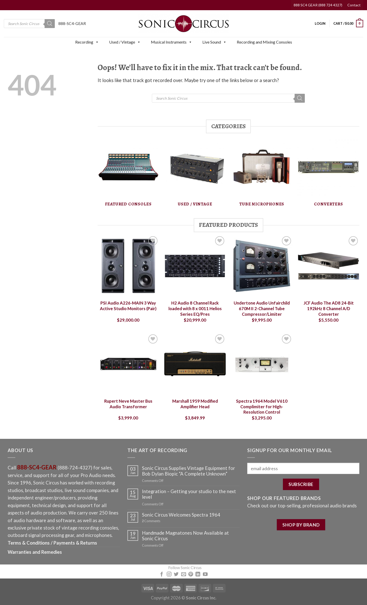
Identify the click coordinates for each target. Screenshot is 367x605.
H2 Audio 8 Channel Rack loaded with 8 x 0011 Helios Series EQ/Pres (195, 308)
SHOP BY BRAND (301, 525)
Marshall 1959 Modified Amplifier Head (195, 404)
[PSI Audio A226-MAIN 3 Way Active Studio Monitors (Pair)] (128, 266)
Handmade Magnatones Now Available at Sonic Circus (185, 535)
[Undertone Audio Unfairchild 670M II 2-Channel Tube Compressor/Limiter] (262, 266)
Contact (354, 5)
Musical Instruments (171, 42)
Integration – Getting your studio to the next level (189, 494)
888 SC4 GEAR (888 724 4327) (318, 5)
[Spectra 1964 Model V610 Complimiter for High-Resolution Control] (262, 364)
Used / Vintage (125, 42)
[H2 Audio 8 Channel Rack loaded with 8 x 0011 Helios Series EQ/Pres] (195, 266)
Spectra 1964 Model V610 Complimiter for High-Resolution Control (261, 407)
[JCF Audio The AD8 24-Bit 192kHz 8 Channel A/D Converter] (328, 266)
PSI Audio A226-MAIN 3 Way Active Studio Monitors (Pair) (128, 305)
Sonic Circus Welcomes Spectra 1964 (181, 515)
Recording (87, 42)
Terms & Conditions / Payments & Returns (52, 543)
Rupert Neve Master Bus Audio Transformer (128, 404)
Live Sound (214, 42)
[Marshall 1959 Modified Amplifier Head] (195, 364)
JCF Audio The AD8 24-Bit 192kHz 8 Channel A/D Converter (329, 308)
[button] (97, 42)
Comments (151, 521)
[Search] (50, 23)
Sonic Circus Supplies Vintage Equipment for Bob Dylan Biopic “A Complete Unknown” (188, 471)
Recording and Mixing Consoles (264, 42)
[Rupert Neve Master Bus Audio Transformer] (128, 364)
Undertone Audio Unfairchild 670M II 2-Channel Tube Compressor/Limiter (262, 308)
